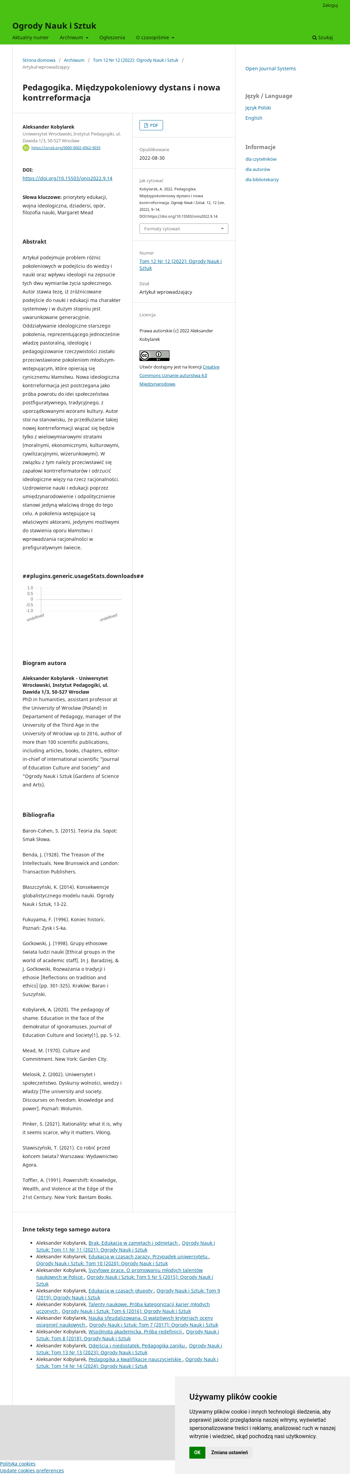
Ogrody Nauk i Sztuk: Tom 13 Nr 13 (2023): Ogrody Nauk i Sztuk (129, 1349)
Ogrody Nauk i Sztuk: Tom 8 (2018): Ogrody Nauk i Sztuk (127, 1335)
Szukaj (322, 37)
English (253, 118)
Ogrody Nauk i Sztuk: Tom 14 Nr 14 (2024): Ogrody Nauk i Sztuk (127, 1362)
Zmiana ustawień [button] (229, 1452)
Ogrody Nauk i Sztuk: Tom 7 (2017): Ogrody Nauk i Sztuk (153, 1324)
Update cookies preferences (32, 1470)
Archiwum (72, 37)
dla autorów (257, 169)
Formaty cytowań (162, 229)
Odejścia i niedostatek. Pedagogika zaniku (137, 1345)
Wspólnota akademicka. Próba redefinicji (136, 1331)
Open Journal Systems (270, 68)
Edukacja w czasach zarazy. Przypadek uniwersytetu (149, 1256)
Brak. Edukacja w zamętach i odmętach (134, 1243)
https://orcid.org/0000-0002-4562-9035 (65, 147)
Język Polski (258, 107)
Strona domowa (39, 60)
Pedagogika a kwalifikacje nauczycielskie (136, 1359)
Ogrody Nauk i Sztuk (54, 25)
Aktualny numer (30, 37)
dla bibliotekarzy (262, 179)
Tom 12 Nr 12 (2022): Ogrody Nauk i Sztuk (135, 60)
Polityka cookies (18, 1463)
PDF (153, 125)
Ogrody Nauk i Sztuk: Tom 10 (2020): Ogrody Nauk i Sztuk (102, 1263)
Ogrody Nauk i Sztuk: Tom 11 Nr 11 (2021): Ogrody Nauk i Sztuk (125, 1246)
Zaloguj (330, 5)
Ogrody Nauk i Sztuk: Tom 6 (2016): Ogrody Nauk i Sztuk (126, 1311)
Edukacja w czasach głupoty (121, 1290)
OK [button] (197, 1452)
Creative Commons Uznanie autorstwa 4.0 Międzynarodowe (179, 375)
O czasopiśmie (153, 37)
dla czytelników (261, 159)
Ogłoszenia (112, 37)
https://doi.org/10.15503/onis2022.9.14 (67, 178)
